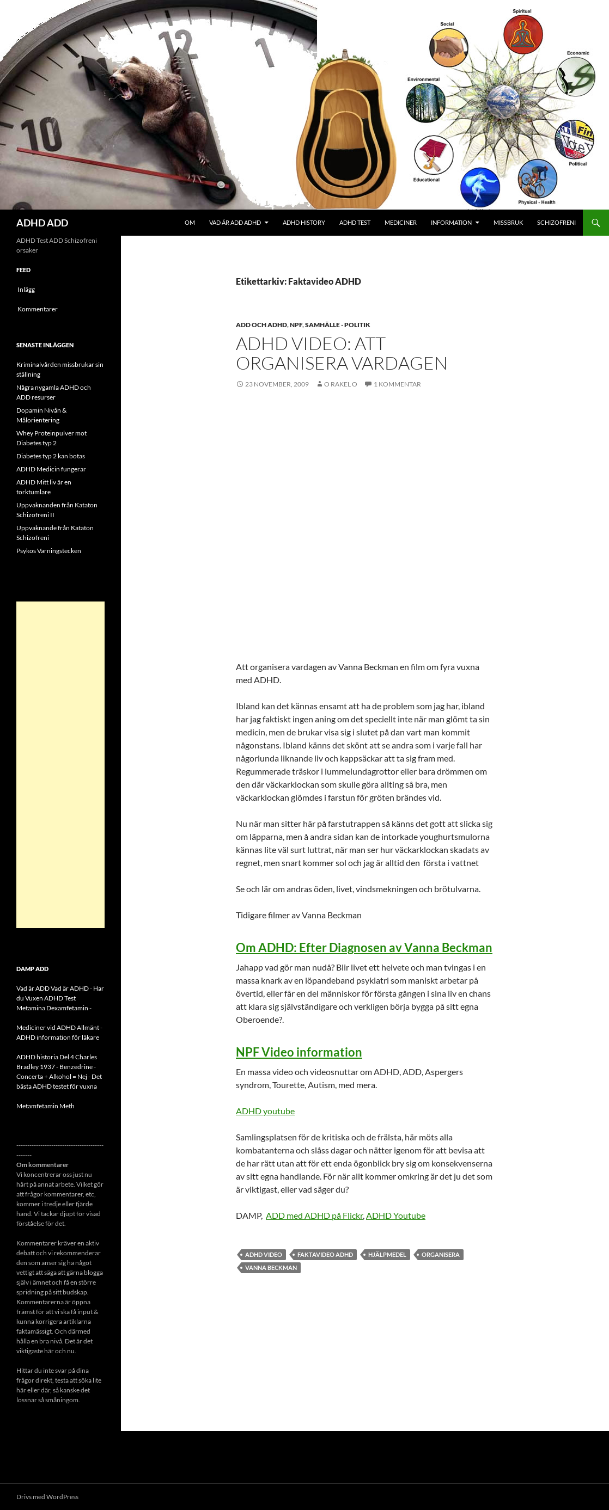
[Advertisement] (60, 764)
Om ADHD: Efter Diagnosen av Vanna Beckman (364, 947)
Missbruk (508, 222)
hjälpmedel (387, 1254)
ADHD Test (354, 222)
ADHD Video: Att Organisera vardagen (342, 353)
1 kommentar (397, 384)
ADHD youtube (265, 1111)
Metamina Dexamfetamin (52, 1008)
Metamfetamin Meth (45, 1106)
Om (190, 222)
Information (451, 222)
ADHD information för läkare (57, 1037)
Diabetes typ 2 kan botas (50, 456)
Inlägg (26, 289)
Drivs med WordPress (47, 1497)
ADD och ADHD (261, 325)
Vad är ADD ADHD (235, 222)
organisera (441, 1254)
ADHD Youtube (395, 1215)
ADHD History (304, 222)
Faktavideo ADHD (325, 1254)
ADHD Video (263, 1254)
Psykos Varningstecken (48, 551)
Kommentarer (37, 309)
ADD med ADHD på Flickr (314, 1215)
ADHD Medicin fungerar (51, 469)
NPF (296, 325)
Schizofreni (556, 222)
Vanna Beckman (271, 1267)
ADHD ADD (42, 223)
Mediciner (401, 222)
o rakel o (340, 384)
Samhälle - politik (337, 325)
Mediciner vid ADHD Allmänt (57, 1027)
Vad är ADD (33, 988)
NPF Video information (299, 1052)
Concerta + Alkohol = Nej (51, 1076)
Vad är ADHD (70, 988)
